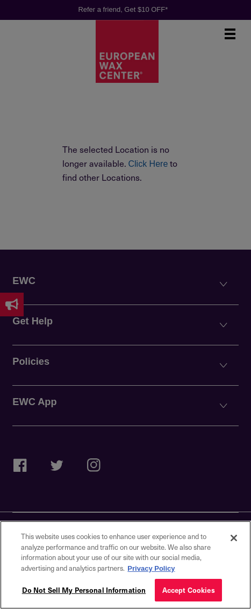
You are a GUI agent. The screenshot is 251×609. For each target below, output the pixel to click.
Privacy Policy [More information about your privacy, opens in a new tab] (151, 568)
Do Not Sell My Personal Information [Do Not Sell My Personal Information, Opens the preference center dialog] (84, 590)
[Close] (234, 538)
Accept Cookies (188, 590)
